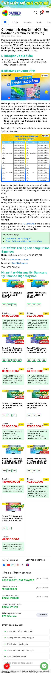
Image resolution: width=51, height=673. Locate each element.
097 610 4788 (26, 580)
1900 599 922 (9, 589)
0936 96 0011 (9, 580)
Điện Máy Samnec (19, 263)
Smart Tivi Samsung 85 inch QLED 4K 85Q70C (12, 295)
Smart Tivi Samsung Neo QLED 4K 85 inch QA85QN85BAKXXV (12, 350)
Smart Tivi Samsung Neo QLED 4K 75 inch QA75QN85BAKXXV (37, 350)
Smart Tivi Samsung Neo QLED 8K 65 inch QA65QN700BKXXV (12, 518)
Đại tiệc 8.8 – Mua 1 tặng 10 (18, 238)
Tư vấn (39, 22)
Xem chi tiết (42, 615)
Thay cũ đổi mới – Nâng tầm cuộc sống (24, 241)
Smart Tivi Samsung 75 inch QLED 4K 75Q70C (37, 295)
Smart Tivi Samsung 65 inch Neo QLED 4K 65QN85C (37, 405)
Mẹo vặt (27, 22)
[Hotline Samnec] (6, 667)
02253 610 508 (10, 598)
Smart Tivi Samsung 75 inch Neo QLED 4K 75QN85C (12, 405)
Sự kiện (15, 22)
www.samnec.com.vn (19, 259)
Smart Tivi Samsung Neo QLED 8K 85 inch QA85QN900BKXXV (12, 461)
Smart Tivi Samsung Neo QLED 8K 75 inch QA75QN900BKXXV (37, 461)
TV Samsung (28, 224)
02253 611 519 (10, 607)
